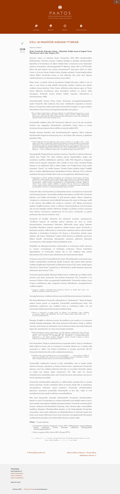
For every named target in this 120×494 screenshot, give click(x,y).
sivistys (88, 438)
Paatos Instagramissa (17, 478)
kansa (64, 438)
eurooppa (55, 438)
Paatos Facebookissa (17, 473)
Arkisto (51, 30)
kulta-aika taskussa (78, 438)
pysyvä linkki (74, 440)
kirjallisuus (71, 438)
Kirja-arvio (38, 438)
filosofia (60, 438)
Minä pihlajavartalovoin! (36, 452)
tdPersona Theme (29, 489)
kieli (67, 438)
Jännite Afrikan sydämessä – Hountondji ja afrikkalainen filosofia (81, 453)
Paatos (65, 30)
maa (85, 438)
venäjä (46, 440)
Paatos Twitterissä (16, 475)
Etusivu (36, 30)
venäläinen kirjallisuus (53, 440)
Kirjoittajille (81, 30)
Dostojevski (50, 438)
